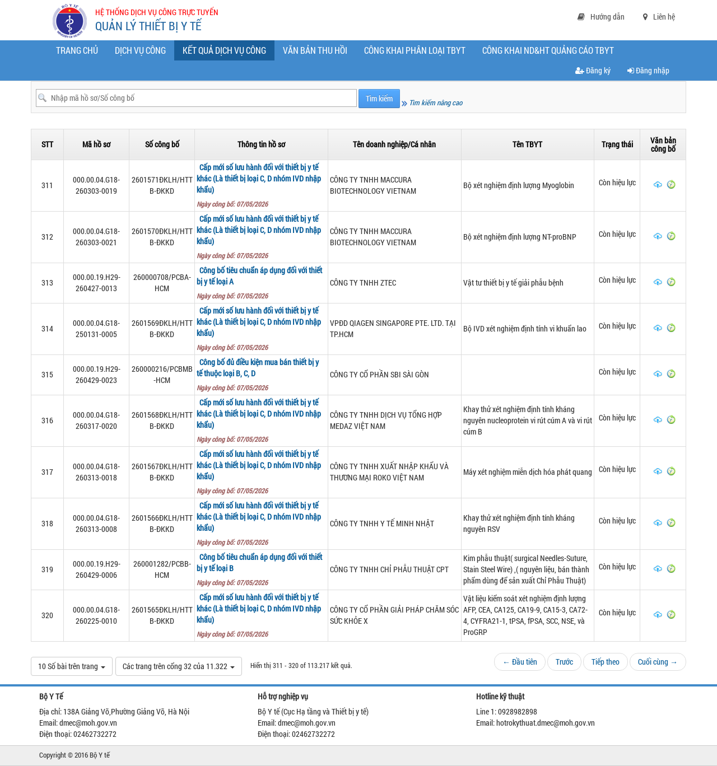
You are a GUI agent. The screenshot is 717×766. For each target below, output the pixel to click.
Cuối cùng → (658, 661)
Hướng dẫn (601, 16)
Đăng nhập (648, 70)
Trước (564, 661)
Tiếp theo (606, 661)
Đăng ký (593, 70)
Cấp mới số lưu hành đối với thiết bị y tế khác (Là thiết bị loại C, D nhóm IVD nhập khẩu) (259, 178)
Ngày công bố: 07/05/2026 (234, 203)
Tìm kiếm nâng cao (432, 102)
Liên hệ (659, 16)
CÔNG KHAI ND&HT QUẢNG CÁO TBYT (548, 50)
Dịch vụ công (140, 50)
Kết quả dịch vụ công (227, 52)
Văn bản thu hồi (315, 50)
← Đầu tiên (519, 661)
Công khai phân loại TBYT (414, 50)
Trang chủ (77, 50)
